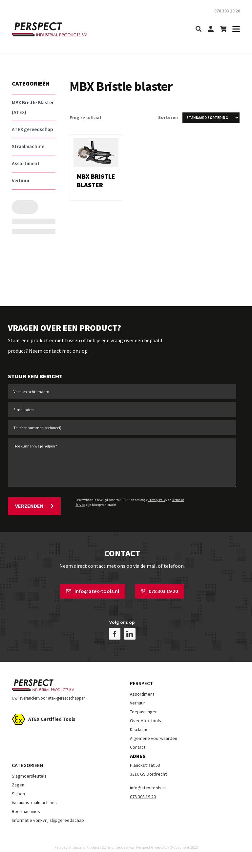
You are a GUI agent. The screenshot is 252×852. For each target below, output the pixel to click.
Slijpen (18, 787)
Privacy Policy (157, 500)
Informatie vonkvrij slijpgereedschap (48, 813)
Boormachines (26, 804)
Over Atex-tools (145, 714)
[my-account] (211, 29)
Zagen (18, 778)
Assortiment (142, 687)
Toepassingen (144, 705)
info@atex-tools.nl (92, 589)
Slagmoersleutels (29, 769)
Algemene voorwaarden (153, 731)
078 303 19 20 (159, 589)
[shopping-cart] (223, 29)
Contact (137, 740)
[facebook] (114, 627)
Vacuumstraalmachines (34, 796)
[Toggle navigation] (234, 29)
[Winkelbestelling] (211, 117)
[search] (198, 29)
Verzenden (34, 505)
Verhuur (137, 696)
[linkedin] (130, 627)
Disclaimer (140, 722)
